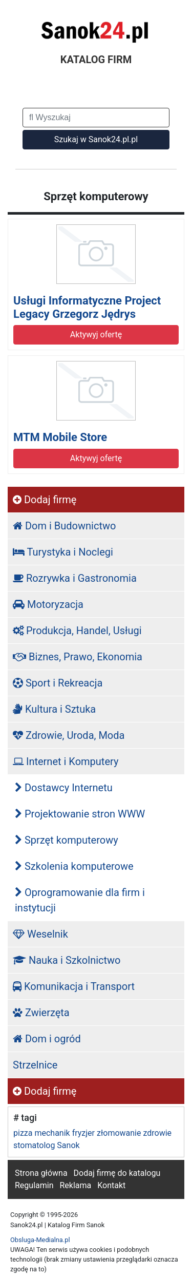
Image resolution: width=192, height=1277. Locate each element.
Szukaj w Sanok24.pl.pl (96, 139)
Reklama (75, 1185)
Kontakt (111, 1185)
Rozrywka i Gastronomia (75, 578)
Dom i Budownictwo (64, 526)
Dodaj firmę (44, 499)
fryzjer (83, 1133)
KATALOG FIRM (96, 59)
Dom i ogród (47, 1039)
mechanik (52, 1133)
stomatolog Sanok (46, 1145)
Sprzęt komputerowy (66, 840)
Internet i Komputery (65, 761)
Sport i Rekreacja (57, 683)
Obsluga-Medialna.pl (40, 1240)
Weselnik (40, 934)
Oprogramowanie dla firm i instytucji (80, 900)
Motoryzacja (48, 604)
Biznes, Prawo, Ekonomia (77, 657)
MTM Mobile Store (60, 437)
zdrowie (157, 1133)
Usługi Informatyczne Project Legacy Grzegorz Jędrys (87, 307)
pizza (22, 1133)
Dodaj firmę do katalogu (117, 1173)
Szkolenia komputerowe (74, 866)
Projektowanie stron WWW (80, 814)
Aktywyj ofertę (96, 334)
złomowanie (119, 1133)
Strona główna (41, 1173)
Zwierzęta (41, 1012)
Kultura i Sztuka (54, 709)
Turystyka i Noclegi (63, 552)
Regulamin (34, 1185)
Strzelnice (35, 1065)
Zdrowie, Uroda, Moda (68, 735)
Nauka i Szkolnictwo (67, 960)
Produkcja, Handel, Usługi (77, 630)
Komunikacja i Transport (74, 986)
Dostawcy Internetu (64, 788)
